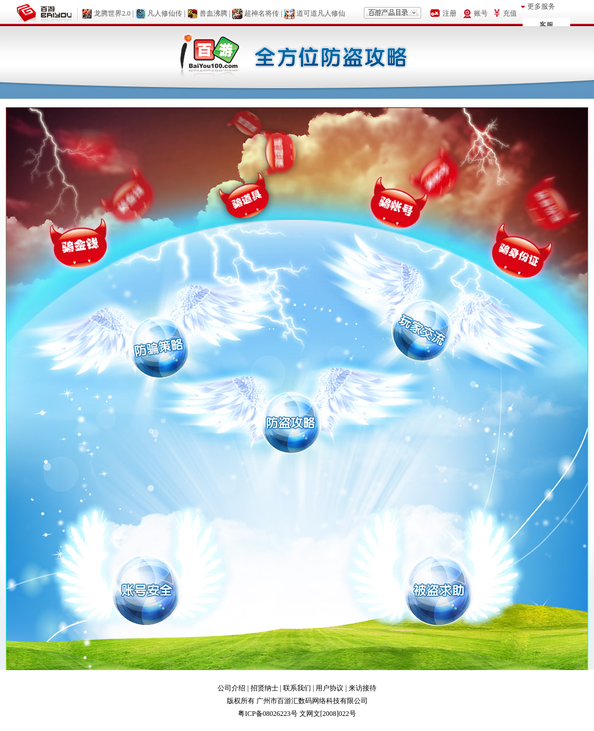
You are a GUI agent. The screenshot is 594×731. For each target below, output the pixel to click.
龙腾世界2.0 (112, 13)
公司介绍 (231, 688)
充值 (510, 13)
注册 (450, 13)
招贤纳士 (264, 688)
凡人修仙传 (164, 13)
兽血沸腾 (213, 13)
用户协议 (329, 688)
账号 (481, 13)
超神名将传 (261, 13)
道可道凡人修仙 (320, 13)
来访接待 (362, 688)
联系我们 (297, 688)
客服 (546, 25)
